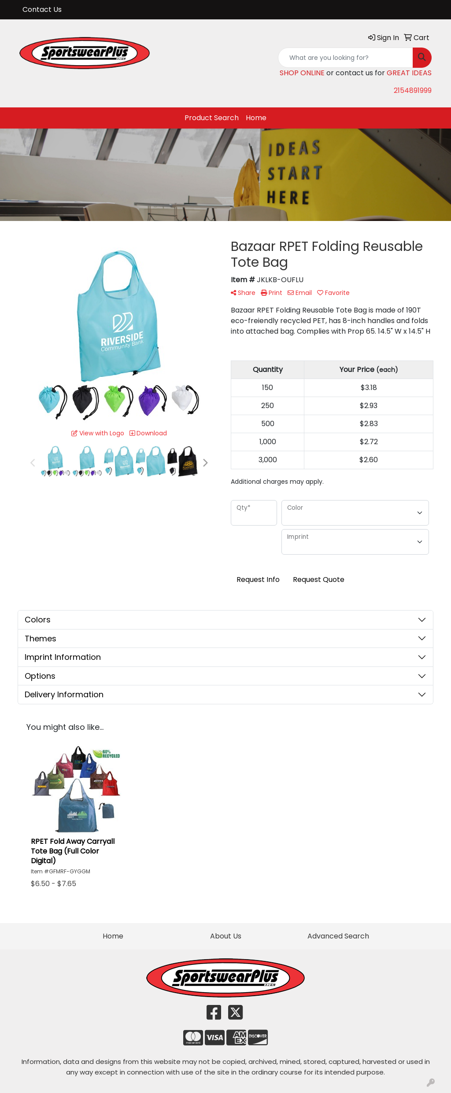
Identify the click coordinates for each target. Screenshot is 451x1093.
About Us (225, 936)
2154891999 (413, 90)
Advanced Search (338, 936)
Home (256, 118)
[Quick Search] (345, 58)
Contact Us (42, 9)
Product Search (212, 118)
